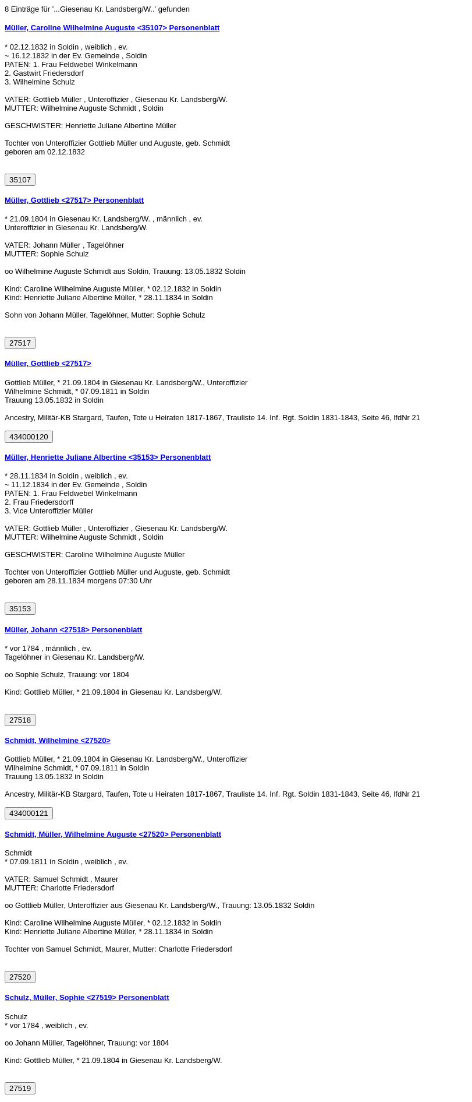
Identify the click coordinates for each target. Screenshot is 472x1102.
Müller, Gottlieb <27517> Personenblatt (74, 200)
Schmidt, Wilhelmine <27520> (58, 740)
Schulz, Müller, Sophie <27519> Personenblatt (87, 997)
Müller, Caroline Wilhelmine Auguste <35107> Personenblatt (112, 27)
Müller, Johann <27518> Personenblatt (73, 629)
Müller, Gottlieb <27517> (48, 363)
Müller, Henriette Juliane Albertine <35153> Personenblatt (108, 457)
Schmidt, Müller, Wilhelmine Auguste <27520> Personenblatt (113, 834)
